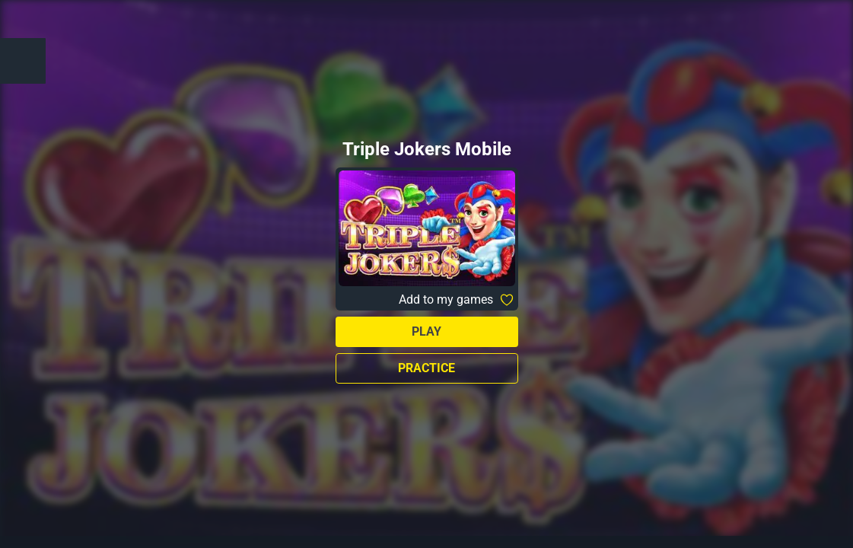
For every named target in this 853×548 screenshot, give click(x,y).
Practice (426, 368)
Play (426, 331)
